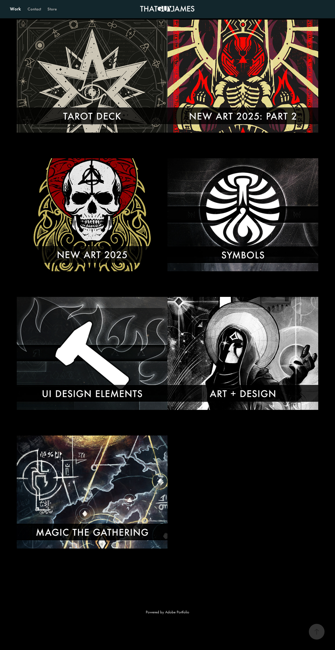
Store (52, 9)
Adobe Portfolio (177, 612)
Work (15, 9)
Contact (34, 9)
